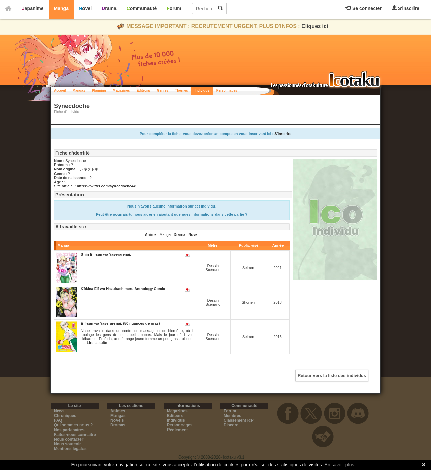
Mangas (79, 90)
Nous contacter (68, 439)
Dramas (117, 425)
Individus (202, 90)
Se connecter (363, 8)
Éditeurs (143, 90)
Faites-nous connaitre (75, 434)
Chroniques (65, 415)
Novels (117, 420)
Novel (85, 8)
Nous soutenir (67, 444)
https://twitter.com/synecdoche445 (107, 186)
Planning (99, 90)
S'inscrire (405, 8)
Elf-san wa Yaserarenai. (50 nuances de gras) (120, 323)
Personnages (226, 90)
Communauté (142, 8)
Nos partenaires (69, 429)
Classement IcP (239, 420)
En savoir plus (339, 464)
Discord (231, 425)
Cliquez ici (314, 26)
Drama (109, 8)
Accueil (60, 90)
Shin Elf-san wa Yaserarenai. (106, 254)
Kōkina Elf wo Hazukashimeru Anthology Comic (123, 289)
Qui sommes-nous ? (73, 425)
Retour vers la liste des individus (332, 375)
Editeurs (175, 415)
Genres (162, 90)
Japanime (33, 8)
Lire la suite (97, 343)
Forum (174, 8)
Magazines (121, 90)
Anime (151, 234)
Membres (232, 415)
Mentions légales (70, 448)
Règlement (177, 429)
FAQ (58, 420)
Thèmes (181, 90)
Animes (117, 411)
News (59, 411)
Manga (61, 8)
